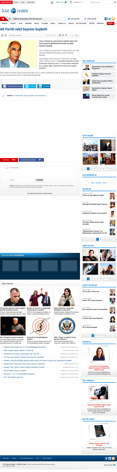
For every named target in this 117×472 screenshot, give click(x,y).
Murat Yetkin (95, 290)
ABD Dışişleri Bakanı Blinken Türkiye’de (18, 350)
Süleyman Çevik (95, 194)
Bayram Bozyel (95, 222)
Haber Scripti (108, 465)
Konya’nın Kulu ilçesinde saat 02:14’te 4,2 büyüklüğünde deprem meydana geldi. (40, 340)
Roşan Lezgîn (95, 212)
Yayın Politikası (47, 458)
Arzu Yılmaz (95, 308)
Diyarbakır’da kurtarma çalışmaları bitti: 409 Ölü (21, 354)
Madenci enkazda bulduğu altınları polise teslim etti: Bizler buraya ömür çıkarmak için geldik (38, 360)
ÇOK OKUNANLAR (89, 175)
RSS (37, 458)
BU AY (105, 183)
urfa (36, 95)
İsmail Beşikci (95, 326)
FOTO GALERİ (87, 135)
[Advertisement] (27, 129)
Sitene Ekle (30, 2)
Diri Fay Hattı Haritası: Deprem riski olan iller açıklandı (24, 357)
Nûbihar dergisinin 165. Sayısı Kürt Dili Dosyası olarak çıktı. (99, 446)
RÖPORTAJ (86, 342)
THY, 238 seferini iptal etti (13, 377)
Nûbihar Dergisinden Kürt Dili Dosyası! (27, 19)
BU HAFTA (99, 183)
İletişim (14, 458)
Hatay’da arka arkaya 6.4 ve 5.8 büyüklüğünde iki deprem (25, 347)
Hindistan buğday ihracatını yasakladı (101, 74)
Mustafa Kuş (42, 95)
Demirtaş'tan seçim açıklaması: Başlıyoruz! (102, 67)
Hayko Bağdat (95, 299)
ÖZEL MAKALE (88, 380)
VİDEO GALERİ (87, 246)
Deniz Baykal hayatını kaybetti (15, 370)
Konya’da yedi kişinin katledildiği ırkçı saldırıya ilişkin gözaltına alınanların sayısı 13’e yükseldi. (99, 408)
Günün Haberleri (6, 2)
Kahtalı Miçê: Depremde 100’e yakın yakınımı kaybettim (24, 364)
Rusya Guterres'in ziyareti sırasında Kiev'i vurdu (101, 96)
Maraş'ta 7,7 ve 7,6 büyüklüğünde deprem (19, 374)
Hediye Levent (95, 317)
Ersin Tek (95, 203)
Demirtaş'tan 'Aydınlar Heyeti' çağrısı (102, 89)
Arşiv (22, 2)
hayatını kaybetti (29, 95)
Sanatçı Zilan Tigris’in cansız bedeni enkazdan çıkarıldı (24, 367)
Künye (16, 2)
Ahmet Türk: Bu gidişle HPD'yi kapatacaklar (102, 82)
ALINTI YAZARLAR (89, 285)
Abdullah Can (95, 231)
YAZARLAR (86, 189)
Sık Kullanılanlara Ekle (26, 458)
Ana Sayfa (6, 458)
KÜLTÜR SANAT (88, 419)
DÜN (92, 183)
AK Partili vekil (18, 95)
